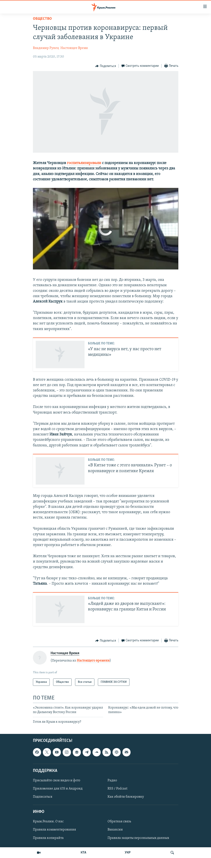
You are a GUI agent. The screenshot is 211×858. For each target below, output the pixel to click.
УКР (128, 852)
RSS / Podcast (117, 788)
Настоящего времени (93, 660)
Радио (112, 780)
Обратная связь (119, 821)
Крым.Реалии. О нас (48, 821)
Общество (42, 19)
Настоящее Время (74, 48)
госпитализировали (84, 163)
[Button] (105, 66)
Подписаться (42, 797)
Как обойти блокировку (126, 797)
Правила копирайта (48, 838)
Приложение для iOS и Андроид (58, 788)
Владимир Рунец (46, 48)
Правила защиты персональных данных (138, 838)
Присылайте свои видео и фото (56, 780)
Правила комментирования (54, 830)
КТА (83, 852)
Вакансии (115, 830)
